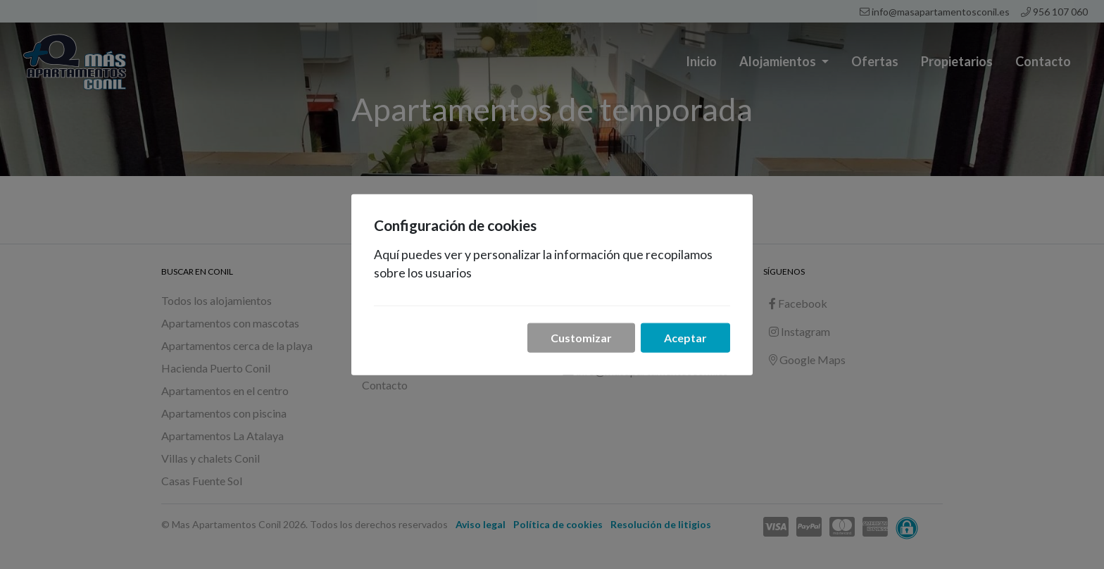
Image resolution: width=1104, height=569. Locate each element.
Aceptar (685, 337)
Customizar (581, 337)
